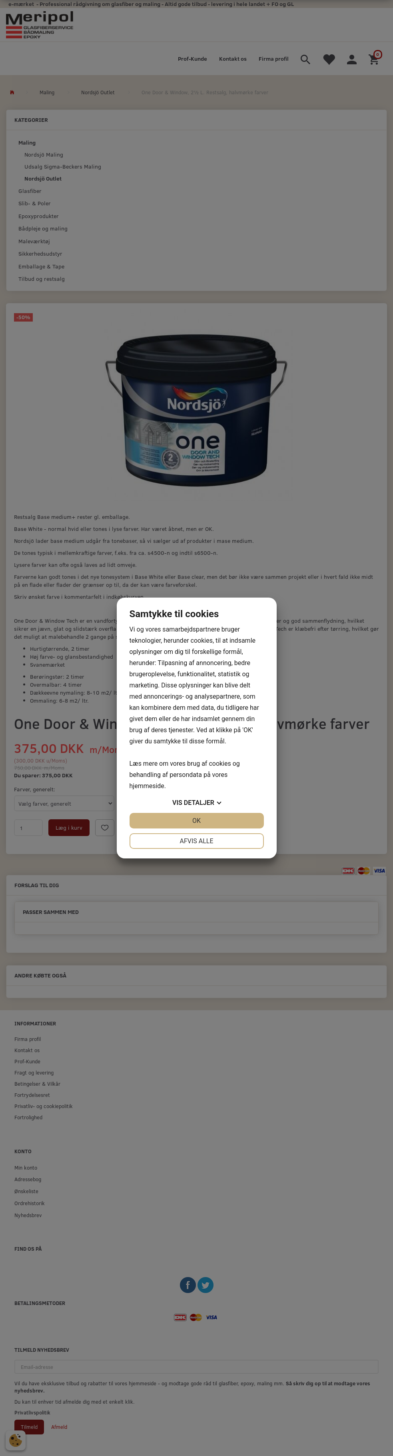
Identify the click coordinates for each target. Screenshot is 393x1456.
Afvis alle (196, 841)
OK (196, 820)
